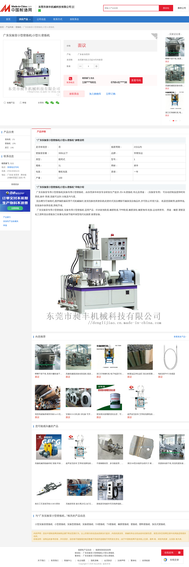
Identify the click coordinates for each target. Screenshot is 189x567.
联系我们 (55, 560)
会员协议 (108, 560)
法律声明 (121, 560)
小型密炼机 (60, 524)
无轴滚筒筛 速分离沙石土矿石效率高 (81, 504)
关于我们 (41, 560)
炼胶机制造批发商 (103, 550)
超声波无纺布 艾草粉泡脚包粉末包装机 (82, 463)
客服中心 (68, 560)
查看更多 (15, 184)
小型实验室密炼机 (44, 524)
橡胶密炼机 (123, 524)
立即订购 (110, 94)
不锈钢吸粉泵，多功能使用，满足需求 (113, 463)
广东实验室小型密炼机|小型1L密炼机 (98, 553)
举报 (22, 103)
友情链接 (146, 560)
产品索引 (7, 217)
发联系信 (74, 93)
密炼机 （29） (11, 143)
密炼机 (18, 27)
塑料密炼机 (144, 524)
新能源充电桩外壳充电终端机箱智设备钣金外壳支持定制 (120, 504)
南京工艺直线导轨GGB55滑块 (47, 504)
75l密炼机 (111, 524)
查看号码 (136, 80)
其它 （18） (10, 147)
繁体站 (133, 560)
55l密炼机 (100, 524)
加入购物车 (95, 94)
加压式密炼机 (158, 524)
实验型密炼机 (74, 524)
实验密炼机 (88, 524)
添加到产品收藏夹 (10, 221)
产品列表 (10, 27)
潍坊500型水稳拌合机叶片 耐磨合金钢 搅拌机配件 (148, 463)
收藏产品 (9, 103)
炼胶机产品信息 (84, 550)
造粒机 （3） (10, 139)
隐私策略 (94, 560)
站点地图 (81, 560)
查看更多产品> (180, 337)
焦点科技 (98, 564)
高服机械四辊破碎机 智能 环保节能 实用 (52, 463)
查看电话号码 (13, 167)
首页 (2, 27)
